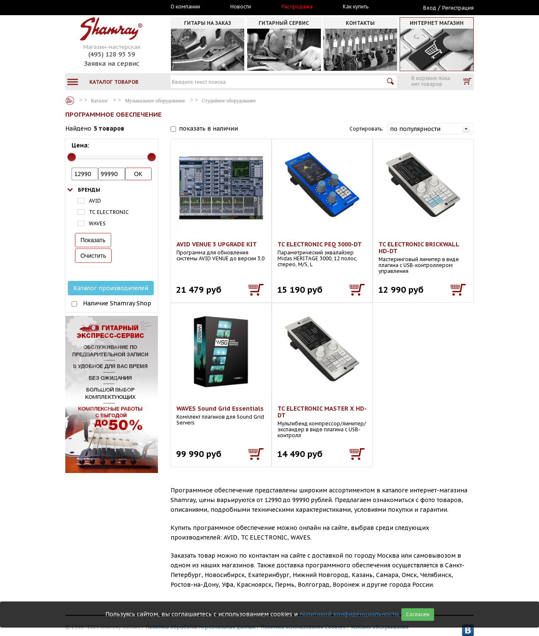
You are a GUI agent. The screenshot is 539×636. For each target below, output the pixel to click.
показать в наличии (208, 128)
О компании (185, 7)
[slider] (71, 157)
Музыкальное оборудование (155, 101)
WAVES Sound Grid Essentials (220, 408)
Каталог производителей (110, 288)
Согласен (418, 614)
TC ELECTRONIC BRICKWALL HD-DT (419, 247)
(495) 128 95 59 (111, 54)
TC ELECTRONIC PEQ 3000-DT (320, 244)
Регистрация (458, 8)
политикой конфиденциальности (348, 614)
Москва (104, 7)
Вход (429, 8)
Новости (240, 7)
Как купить (355, 7)
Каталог (70, 100)
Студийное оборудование (229, 101)
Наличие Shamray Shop (117, 303)
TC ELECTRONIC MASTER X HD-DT (322, 412)
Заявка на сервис (111, 63)
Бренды (89, 190)
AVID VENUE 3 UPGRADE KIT (216, 244)
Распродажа (296, 7)
